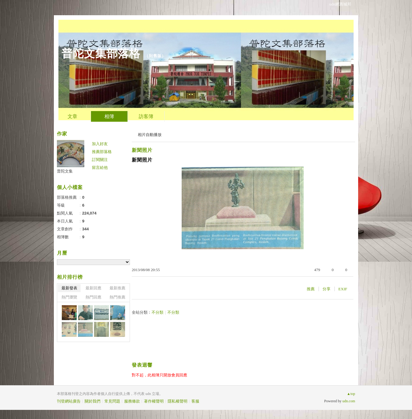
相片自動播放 (150, 134)
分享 (326, 289)
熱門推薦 (117, 297)
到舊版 (155, 56)
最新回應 (93, 288)
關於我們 (92, 401)
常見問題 (112, 401)
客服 (195, 401)
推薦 (311, 289)
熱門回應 (93, 297)
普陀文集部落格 (100, 53)
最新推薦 (117, 288)
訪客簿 (146, 116)
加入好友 (100, 143)
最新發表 (69, 288)
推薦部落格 (102, 151)
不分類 (157, 312)
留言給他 (100, 167)
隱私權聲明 (177, 401)
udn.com (348, 401)
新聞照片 (142, 150)
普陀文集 (65, 171)
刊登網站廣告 (69, 401)
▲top (351, 394)
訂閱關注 (100, 159)
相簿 (109, 116)
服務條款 (132, 401)
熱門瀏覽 (69, 297)
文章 (72, 116)
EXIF (342, 289)
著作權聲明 (154, 401)
